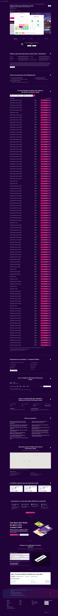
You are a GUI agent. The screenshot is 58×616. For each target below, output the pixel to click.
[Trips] (1, 11)
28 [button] (23, 28)
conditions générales (23, 565)
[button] (1, 1)
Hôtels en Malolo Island (34, 582)
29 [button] (25, 28)
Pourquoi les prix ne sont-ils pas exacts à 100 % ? (31, 595)
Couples (22, 386)
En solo (29, 386)
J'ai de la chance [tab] (27, 576)
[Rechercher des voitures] (1, 7)
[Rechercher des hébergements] (1, 5)
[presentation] (34, 46)
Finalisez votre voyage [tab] (34, 576)
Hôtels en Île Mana (13, 580)
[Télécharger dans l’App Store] (34, 46)
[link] (30, 512)
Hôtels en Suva (32, 580)
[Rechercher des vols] (1, 3)
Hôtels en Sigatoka (13, 582)
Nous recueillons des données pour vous (31, 593)
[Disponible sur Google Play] (29, 46)
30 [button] (27, 28)
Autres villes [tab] (13, 576)
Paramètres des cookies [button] (13, 351)
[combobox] (47, 386)
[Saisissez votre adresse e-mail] (20, 558)
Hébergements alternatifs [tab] (19, 576)
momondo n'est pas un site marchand (31, 592)
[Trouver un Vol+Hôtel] (1, 9)
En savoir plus (42, 347)
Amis (18, 386)
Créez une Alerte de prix (44, 507)
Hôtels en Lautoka (13, 581)
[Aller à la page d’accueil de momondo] (5, 1)
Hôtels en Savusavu (33, 581)
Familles (26, 386)
